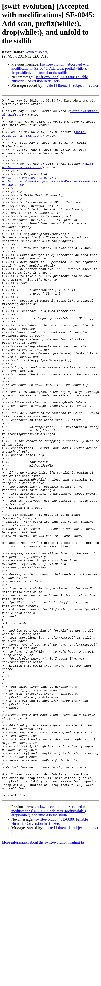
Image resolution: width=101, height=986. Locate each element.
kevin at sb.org (36, 52)
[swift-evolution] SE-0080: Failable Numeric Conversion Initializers (49, 79)
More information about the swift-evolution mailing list (43, 982)
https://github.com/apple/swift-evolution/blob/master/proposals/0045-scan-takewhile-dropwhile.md (49, 198)
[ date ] (49, 85)
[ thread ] (63, 85)
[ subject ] (78, 85)
